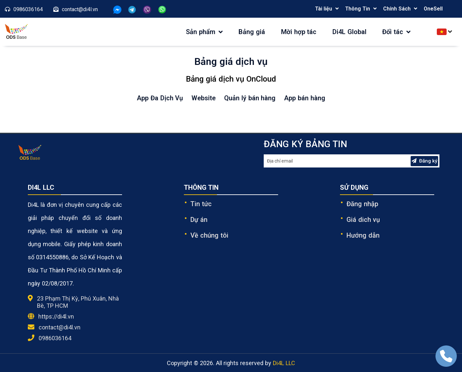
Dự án (198, 220)
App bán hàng (304, 98)
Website (203, 98)
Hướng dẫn (363, 235)
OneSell (433, 9)
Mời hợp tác (299, 32)
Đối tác (396, 32)
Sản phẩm (204, 32)
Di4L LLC (284, 363)
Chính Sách (397, 9)
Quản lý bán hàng (249, 98)
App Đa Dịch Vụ (160, 98)
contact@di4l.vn (59, 327)
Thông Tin (357, 9)
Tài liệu (323, 9)
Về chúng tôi (209, 235)
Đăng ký (424, 161)
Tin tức (201, 204)
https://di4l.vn (56, 316)
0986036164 (55, 338)
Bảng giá (252, 32)
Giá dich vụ (363, 220)
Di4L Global (349, 32)
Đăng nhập (362, 204)
